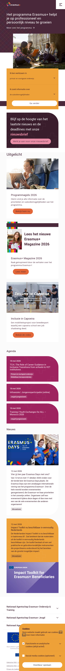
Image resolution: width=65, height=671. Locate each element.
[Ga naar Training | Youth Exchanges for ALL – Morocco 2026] (32, 413)
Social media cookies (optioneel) (40, 655)
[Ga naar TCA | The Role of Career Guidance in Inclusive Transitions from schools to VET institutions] (32, 369)
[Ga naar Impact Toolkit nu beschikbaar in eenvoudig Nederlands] (32, 540)
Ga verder (34, 103)
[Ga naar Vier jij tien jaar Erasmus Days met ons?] (32, 490)
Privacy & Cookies (13, 669)
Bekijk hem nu (23, 211)
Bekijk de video (23, 335)
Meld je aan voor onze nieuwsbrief (30, 141)
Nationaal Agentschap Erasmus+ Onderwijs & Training (32, 608)
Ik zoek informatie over (20, 89)
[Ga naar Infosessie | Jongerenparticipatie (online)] (32, 392)
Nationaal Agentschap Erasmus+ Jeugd (32, 617)
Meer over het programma (21, 27)
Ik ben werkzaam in (18, 73)
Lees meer (21, 271)
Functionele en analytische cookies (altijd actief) (37, 645)
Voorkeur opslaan (42, 665)
